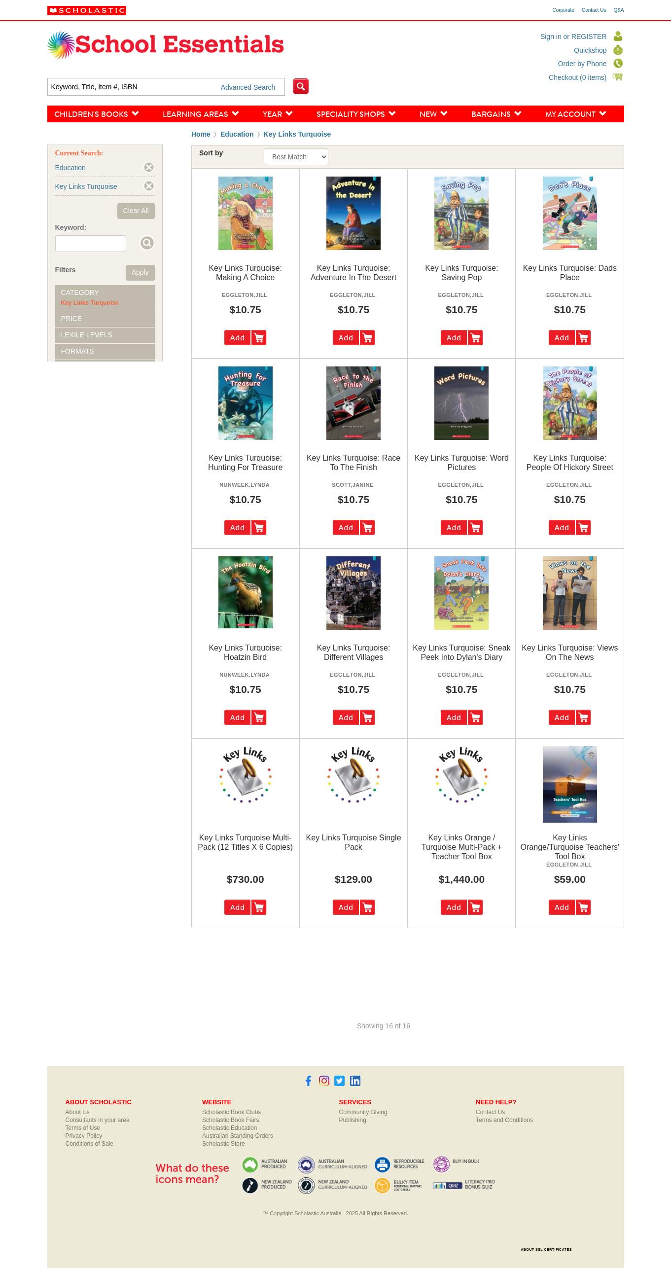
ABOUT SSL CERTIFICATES (546, 1249)
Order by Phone (582, 64)
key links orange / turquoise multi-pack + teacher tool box (462, 847)
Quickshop (590, 50)
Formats (77, 351)
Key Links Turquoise (297, 134)
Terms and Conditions (504, 1120)
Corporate (563, 10)
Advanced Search (248, 87)
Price (71, 319)
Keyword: (71, 227)
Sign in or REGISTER (573, 36)
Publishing (352, 1120)
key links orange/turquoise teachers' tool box (570, 847)
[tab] (105, 298)
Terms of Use (83, 1127)
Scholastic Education (229, 1127)
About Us (78, 1112)
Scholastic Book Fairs (230, 1120)
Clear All (136, 211)
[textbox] (166, 87)
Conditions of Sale (89, 1143)
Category (80, 292)
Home (201, 134)
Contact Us (594, 10)
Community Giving (363, 1112)
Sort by (211, 153)
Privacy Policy (84, 1135)
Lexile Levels (86, 335)
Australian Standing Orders (237, 1135)
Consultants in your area (98, 1120)
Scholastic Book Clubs (231, 1112)
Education (237, 134)
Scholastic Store (223, 1143)
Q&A (618, 10)
